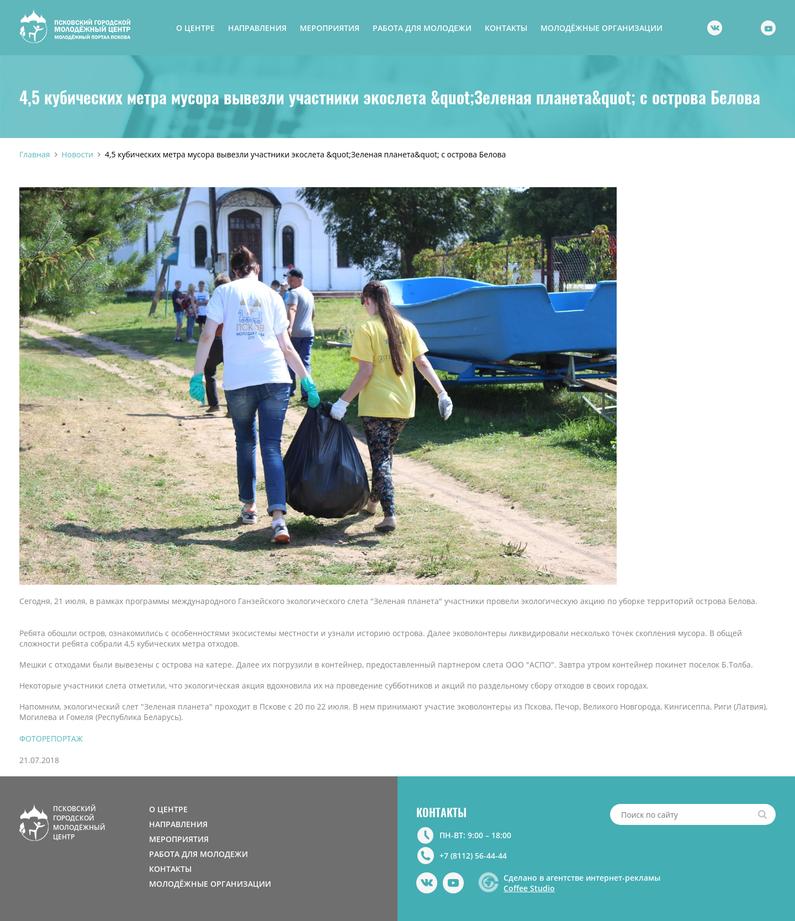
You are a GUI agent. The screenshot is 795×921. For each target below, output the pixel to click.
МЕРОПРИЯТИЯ (329, 28)
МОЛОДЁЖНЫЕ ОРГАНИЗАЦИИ (601, 28)
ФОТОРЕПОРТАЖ (51, 738)
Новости (77, 154)
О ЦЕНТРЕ (195, 28)
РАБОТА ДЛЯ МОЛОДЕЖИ (422, 28)
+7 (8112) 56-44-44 (473, 855)
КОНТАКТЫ (506, 28)
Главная (34, 154)
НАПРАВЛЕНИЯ (257, 28)
